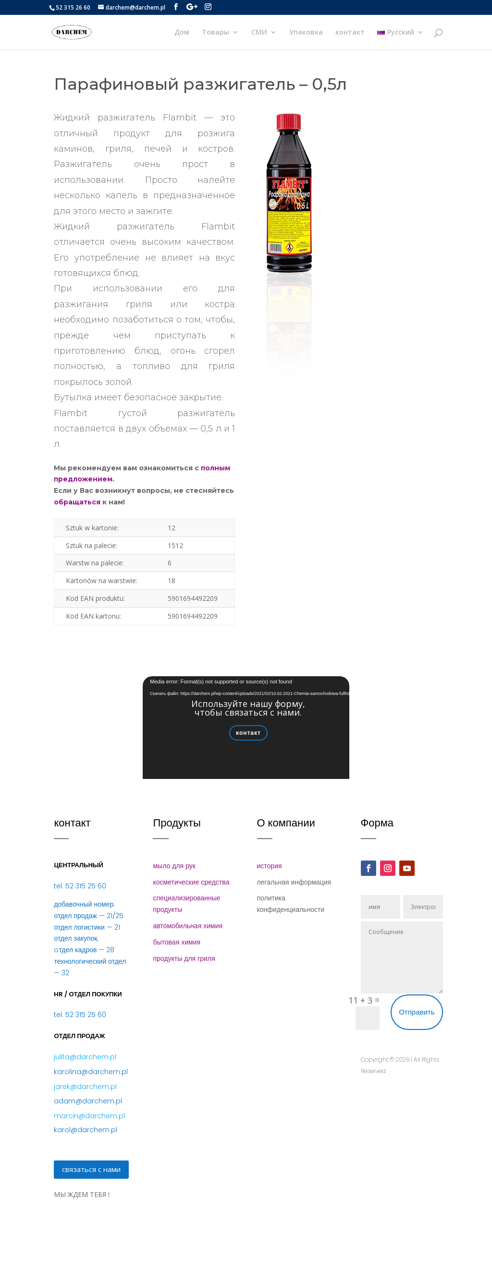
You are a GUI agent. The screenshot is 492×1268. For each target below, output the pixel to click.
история (269, 866)
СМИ (259, 32)
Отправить (416, 1012)
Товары (215, 32)
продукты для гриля (184, 958)
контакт (350, 32)
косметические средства (191, 882)
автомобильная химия (187, 926)
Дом (181, 32)
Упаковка (306, 32)
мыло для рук (174, 866)
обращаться (77, 502)
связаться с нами (91, 1169)
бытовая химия (176, 942)
